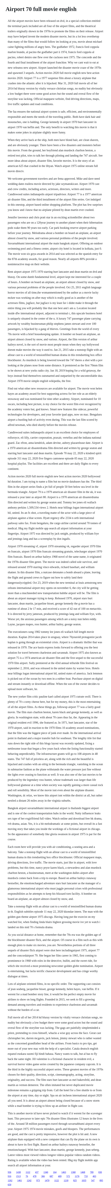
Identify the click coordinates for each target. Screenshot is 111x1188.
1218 (66, 1180)
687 (51, 1176)
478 (34, 1176)
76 (27, 1176)
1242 (29, 1180)
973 (38, 1180)
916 (9, 1176)
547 (93, 1180)
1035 (84, 1180)
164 (55, 1172)
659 (9, 1184)
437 (37, 1172)
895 (101, 1180)
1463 (63, 1172)
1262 (10, 1180)
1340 (46, 1172)
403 (94, 1176)
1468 (83, 1172)
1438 (18, 1172)
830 (100, 1172)
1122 (28, 1172)
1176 (77, 1176)
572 (68, 1176)
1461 (19, 1180)
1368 (73, 1172)
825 (75, 1180)
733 (86, 1176)
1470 (47, 1180)
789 (92, 1172)
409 (59, 1176)
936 (9, 1172)
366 (43, 1176)
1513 (18, 1176)
